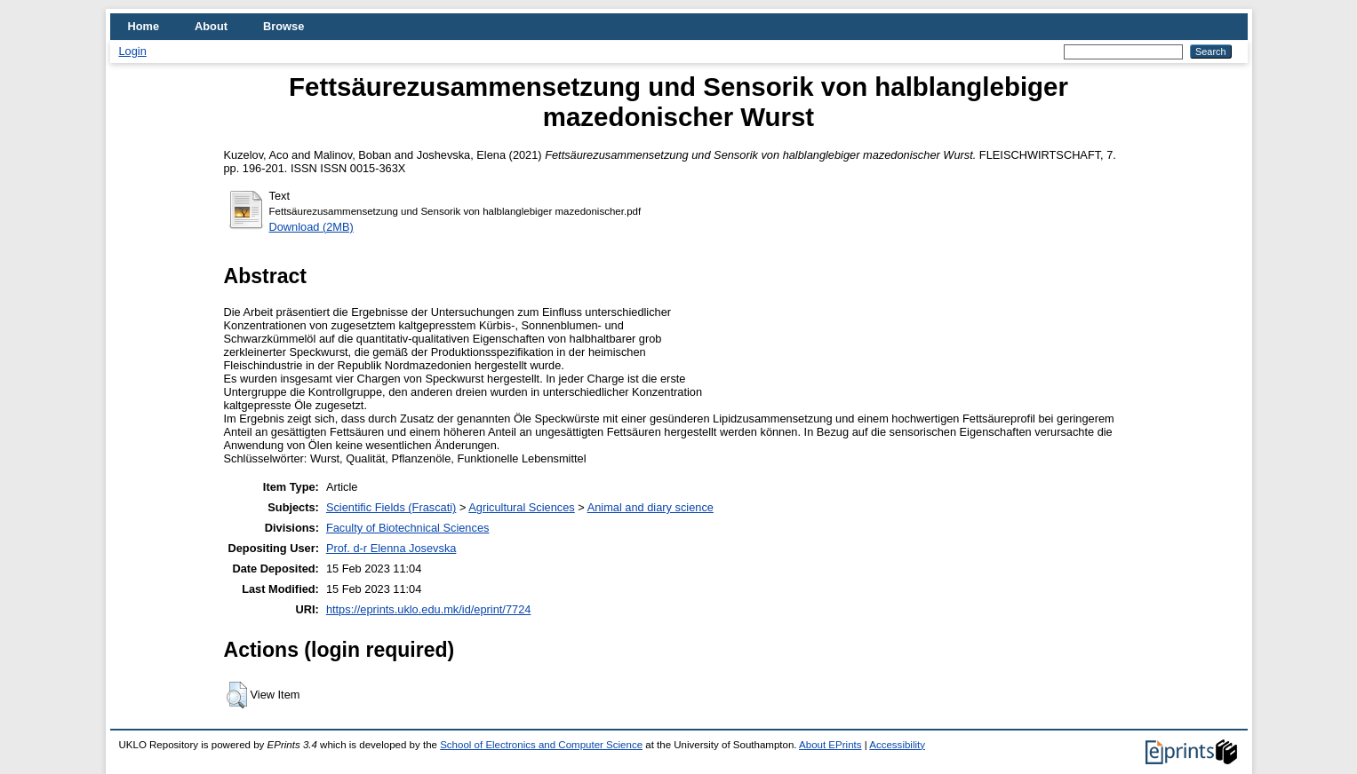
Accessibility (897, 744)
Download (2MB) (311, 226)
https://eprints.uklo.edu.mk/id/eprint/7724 (428, 609)
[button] (237, 695)
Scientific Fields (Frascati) (391, 507)
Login (133, 51)
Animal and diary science (650, 507)
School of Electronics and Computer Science (541, 744)
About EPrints (830, 744)
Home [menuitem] (144, 26)
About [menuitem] (211, 26)
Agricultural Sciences (521, 507)
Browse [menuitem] (283, 26)
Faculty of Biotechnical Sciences (408, 527)
